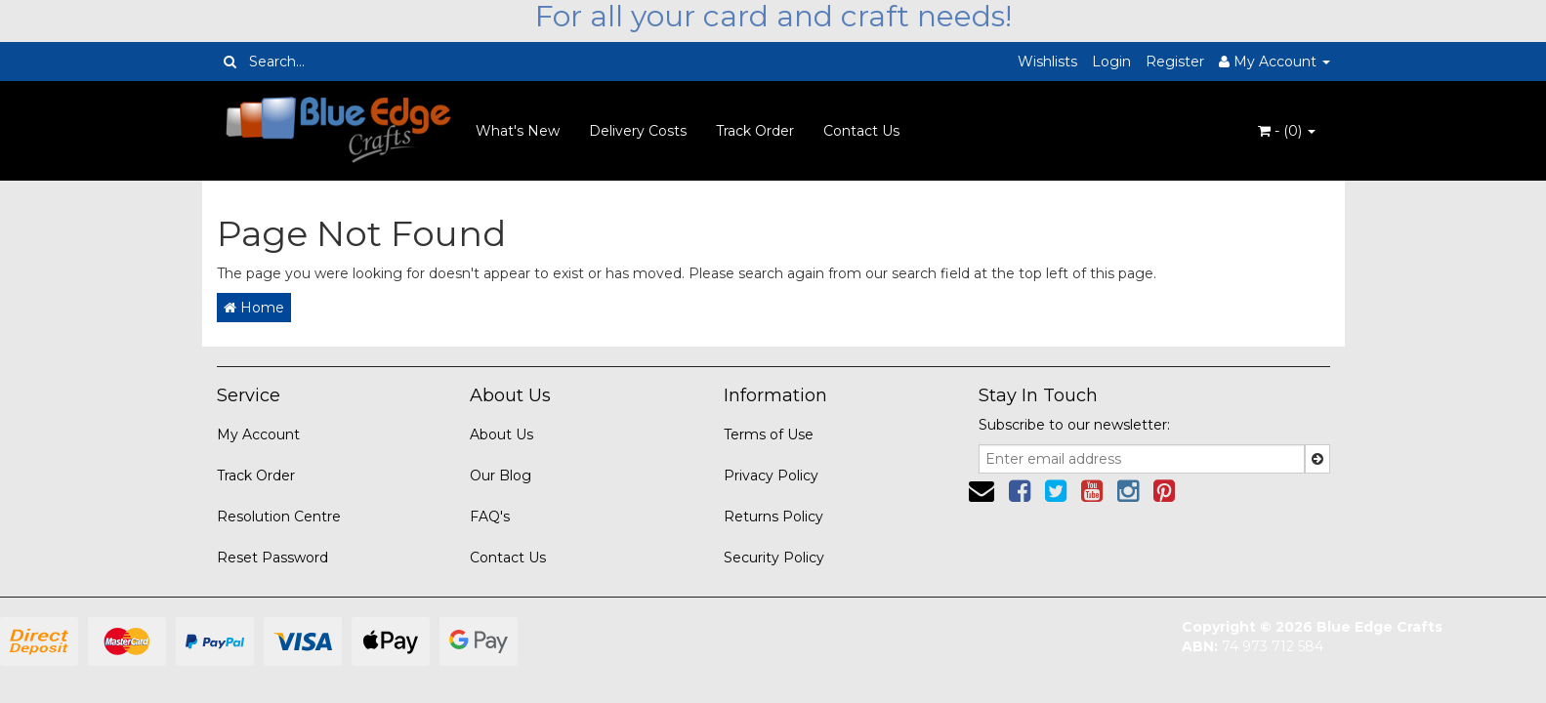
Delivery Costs (638, 131)
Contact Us (861, 131)
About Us (501, 434)
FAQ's (490, 516)
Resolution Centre (279, 516)
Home (254, 307)
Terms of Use (769, 434)
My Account (258, 434)
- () (1287, 131)
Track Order (755, 131)
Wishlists (1047, 61)
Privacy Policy (771, 475)
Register (1175, 61)
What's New (518, 131)
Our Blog (500, 475)
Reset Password (272, 557)
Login (1111, 61)
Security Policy (774, 557)
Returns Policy (773, 516)
